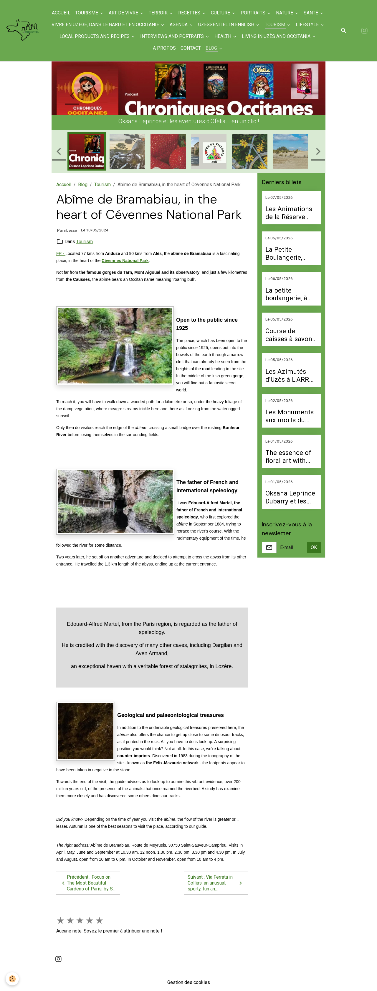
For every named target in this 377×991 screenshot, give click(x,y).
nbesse (70, 230)
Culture (221, 13)
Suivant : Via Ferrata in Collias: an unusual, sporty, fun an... (216, 883)
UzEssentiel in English (226, 24)
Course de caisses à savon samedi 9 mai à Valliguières (288, 335)
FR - (60, 253)
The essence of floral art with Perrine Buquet (288, 457)
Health (224, 36)
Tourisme (87, 13)
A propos (164, 48)
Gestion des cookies (188, 982)
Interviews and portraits (172, 36)
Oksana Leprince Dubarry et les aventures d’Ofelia (290, 497)
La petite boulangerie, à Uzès (286, 294)
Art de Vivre (124, 13)
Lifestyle (308, 24)
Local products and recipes (95, 36)
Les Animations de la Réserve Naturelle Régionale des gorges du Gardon (288, 213)
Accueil (61, 13)
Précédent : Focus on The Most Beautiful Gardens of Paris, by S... (87, 883)
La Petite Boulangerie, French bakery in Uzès (290, 253)
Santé (312, 13)
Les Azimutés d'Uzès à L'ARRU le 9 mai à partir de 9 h (289, 375)
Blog (212, 48)
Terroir (159, 13)
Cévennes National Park (125, 260)
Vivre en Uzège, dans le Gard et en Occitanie (106, 24)
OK (314, 547)
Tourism (275, 24)
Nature (285, 13)
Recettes (190, 13)
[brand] (23, 30)
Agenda (179, 24)
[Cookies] (12, 978)
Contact (191, 48)
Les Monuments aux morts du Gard (289, 416)
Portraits (254, 13)
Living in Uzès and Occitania (277, 36)
